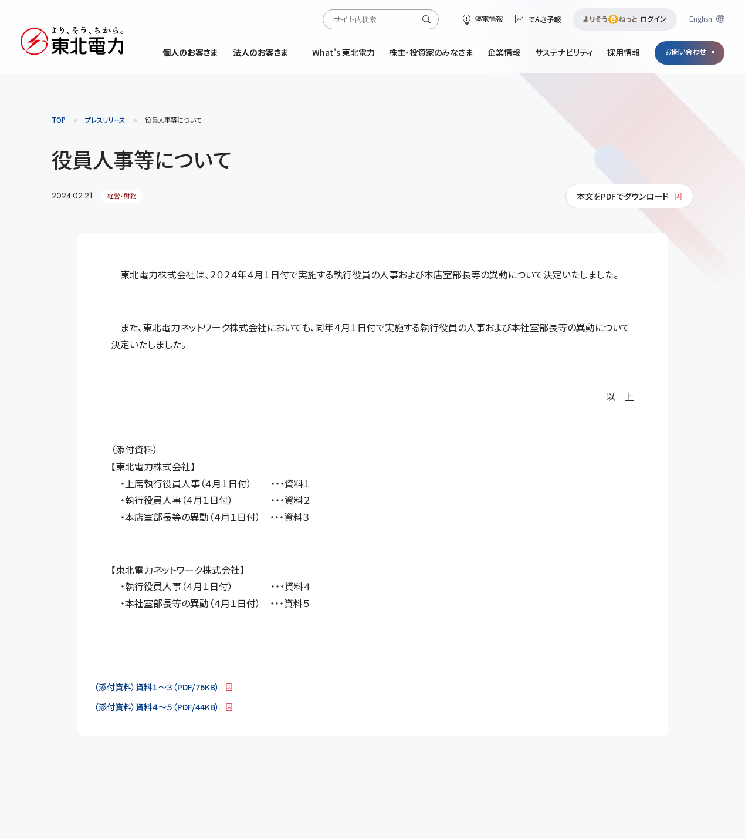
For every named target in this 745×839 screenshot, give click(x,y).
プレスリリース (105, 119)
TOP (59, 119)
